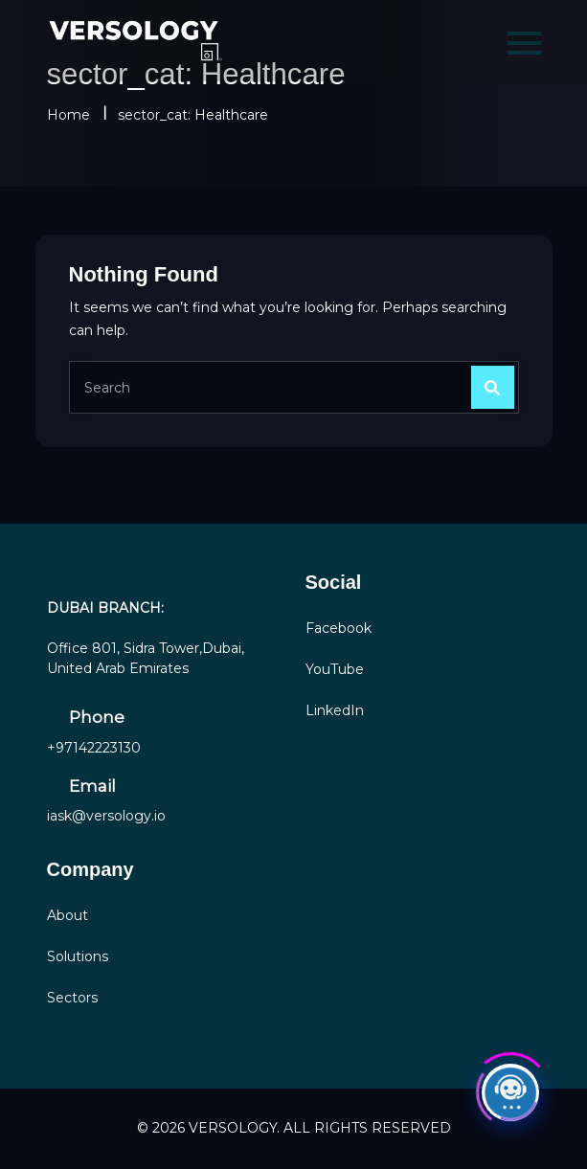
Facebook (338, 628)
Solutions (77, 956)
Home (68, 115)
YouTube (334, 669)
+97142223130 (94, 747)
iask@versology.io (106, 815)
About (67, 915)
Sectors (72, 997)
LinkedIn (334, 710)
